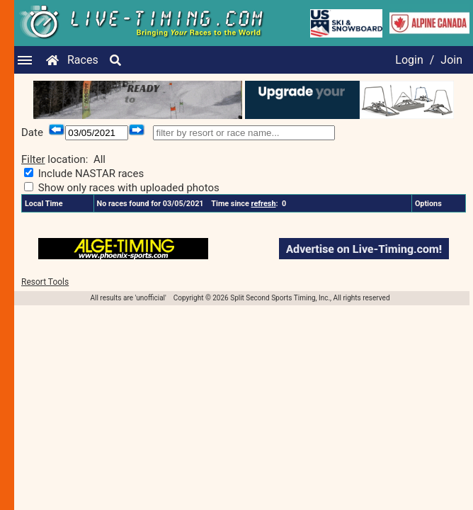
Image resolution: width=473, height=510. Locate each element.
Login (409, 60)
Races (82, 60)
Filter (33, 159)
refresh (263, 203)
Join (451, 60)
